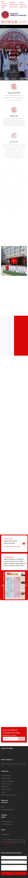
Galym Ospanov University (9, 795)
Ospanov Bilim (5, 786)
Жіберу (14, 873)
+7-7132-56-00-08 (6, 821)
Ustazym (3, 792)
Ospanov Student (6, 789)
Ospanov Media (8, 539)
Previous (2, 585)
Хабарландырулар (9, 557)
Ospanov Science (6, 778)
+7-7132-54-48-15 (6, 824)
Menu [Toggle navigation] (4, 26)
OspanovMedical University (18, 14)
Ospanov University (6, 844)
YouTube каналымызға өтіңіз (12, 546)
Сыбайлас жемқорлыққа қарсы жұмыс (13, 5)
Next (26, 585)
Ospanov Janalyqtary (7, 781)
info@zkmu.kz (5, 834)
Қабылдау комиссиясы (7, 809)
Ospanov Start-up (6, 784)
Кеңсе (3, 807)
